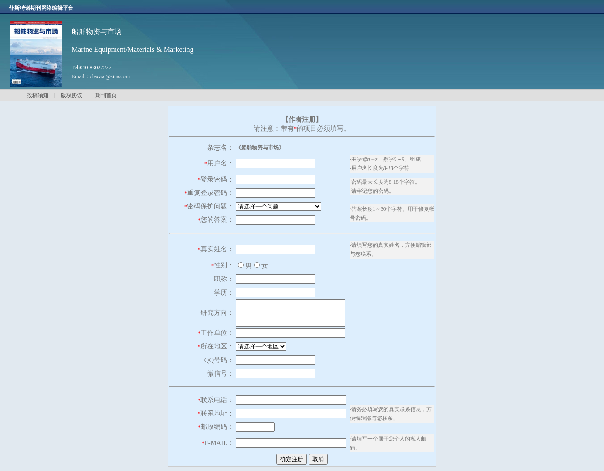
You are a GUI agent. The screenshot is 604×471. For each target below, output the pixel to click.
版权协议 (71, 95)
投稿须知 (37, 95)
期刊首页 (106, 95)
